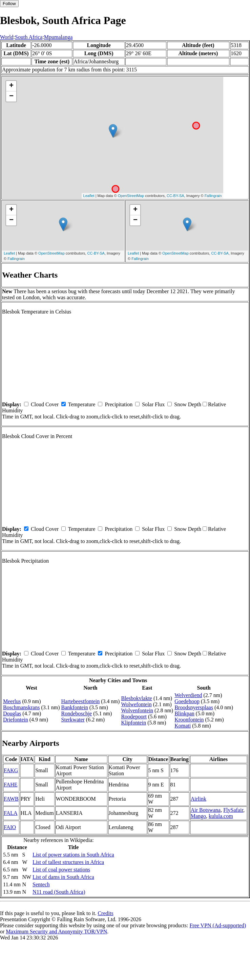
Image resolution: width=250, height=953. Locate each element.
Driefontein (15, 719)
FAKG (11, 770)
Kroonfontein (189, 719)
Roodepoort (134, 716)
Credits (105, 913)
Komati (182, 726)
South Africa (28, 37)
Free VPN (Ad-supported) (217, 925)
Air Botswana (206, 810)
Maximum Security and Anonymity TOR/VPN (56, 931)
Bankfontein (74, 707)
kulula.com (221, 816)
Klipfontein (133, 722)
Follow (9, 3)
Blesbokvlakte (136, 698)
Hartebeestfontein (80, 701)
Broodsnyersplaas (193, 707)
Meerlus (12, 701)
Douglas (12, 713)
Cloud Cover (45, 404)
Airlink (198, 799)
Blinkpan (184, 713)
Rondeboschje (76, 713)
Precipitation (118, 404)
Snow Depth (187, 404)
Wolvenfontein (137, 710)
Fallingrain (213, 196)
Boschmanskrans (21, 707)
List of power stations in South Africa (73, 855)
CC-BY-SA (175, 196)
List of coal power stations (61, 869)
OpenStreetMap (131, 196)
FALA (11, 813)
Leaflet (89, 196)
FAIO (10, 827)
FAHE (11, 784)
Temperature (82, 404)
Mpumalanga (58, 37)
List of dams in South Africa (63, 877)
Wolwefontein (136, 704)
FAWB (11, 799)
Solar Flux (153, 404)
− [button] (11, 96)
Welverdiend (188, 695)
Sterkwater (73, 719)
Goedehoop (187, 701)
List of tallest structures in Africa (68, 862)
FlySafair (233, 810)
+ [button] (11, 86)
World (7, 37)
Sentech (41, 884)
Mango (198, 816)
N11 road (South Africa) (59, 892)
